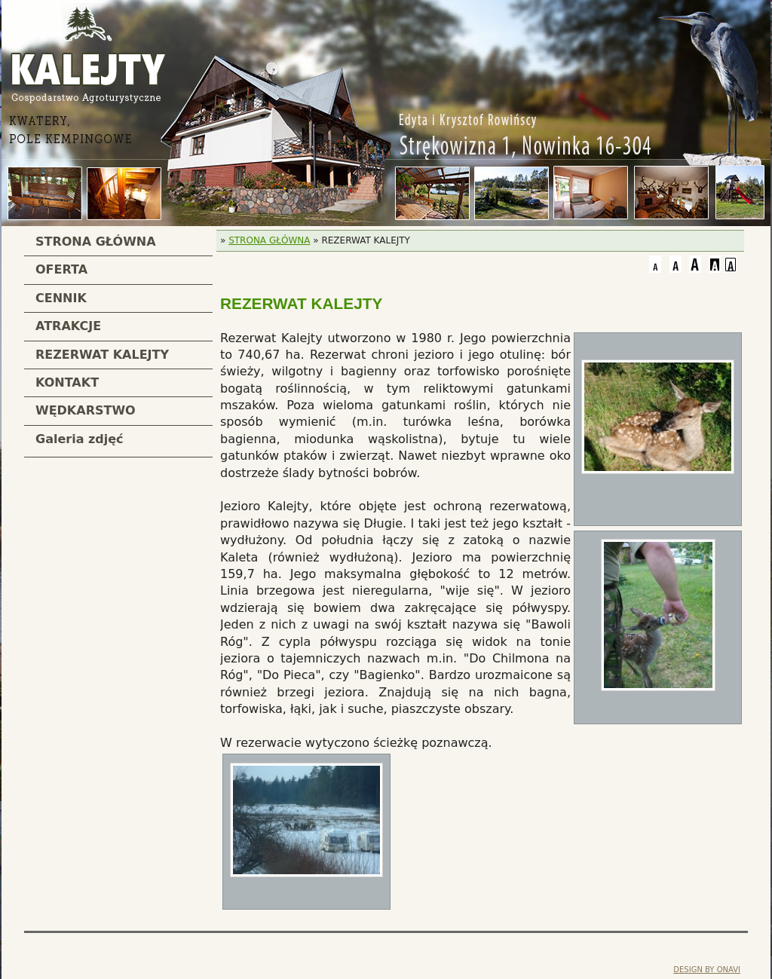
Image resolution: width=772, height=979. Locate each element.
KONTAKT (67, 382)
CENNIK (61, 298)
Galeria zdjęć (79, 439)
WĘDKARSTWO (85, 410)
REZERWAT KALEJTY (102, 354)
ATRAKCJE (68, 326)
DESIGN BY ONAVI (706, 969)
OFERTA (61, 269)
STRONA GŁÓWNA (95, 241)
